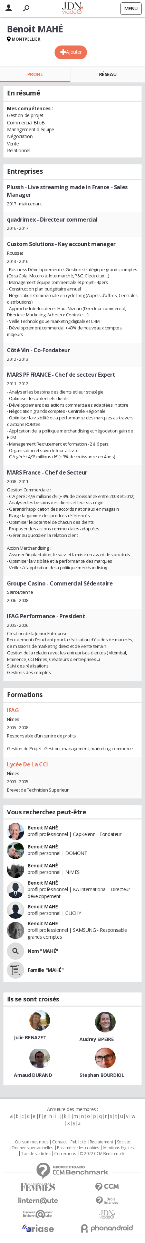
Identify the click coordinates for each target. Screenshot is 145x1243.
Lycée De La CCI (27, 764)
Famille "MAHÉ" (46, 970)
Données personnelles (32, 1147)
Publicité (78, 1142)
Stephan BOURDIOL (101, 1075)
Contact (59, 1142)
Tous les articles (35, 1153)
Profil (35, 74)
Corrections (65, 1153)
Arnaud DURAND (33, 1075)
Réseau (107, 74)
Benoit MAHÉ (43, 827)
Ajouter (73, 52)
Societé (123, 1142)
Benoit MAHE (43, 906)
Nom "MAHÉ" (43, 951)
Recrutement (101, 1142)
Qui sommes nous (31, 1142)
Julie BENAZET (30, 1037)
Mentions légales (118, 1147)
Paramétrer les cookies (78, 1147)
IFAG (13, 710)
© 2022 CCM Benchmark (102, 1153)
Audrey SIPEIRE (96, 1039)
